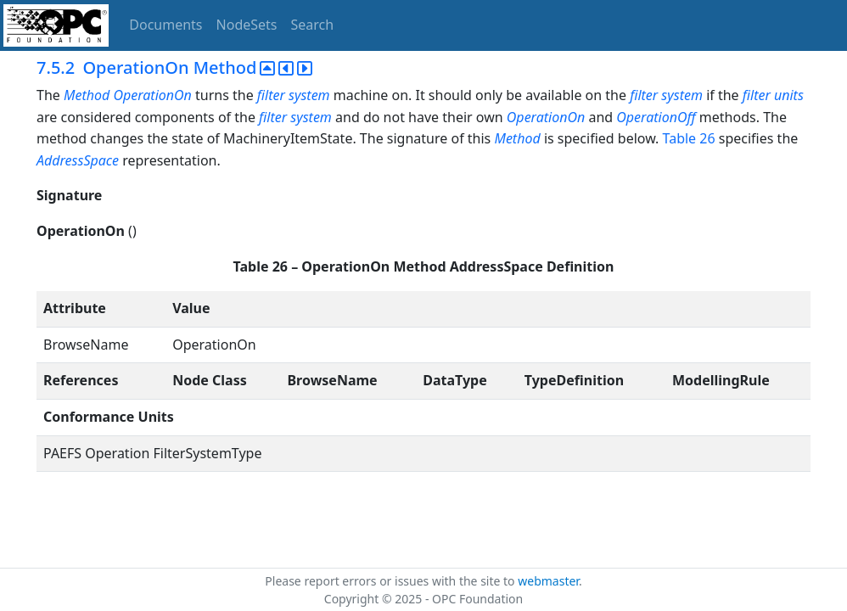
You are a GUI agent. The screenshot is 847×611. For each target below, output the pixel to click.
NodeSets (247, 24)
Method (517, 138)
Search (312, 24)
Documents (165, 24)
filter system (293, 95)
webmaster (548, 581)
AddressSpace (77, 160)
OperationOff (655, 117)
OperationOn (546, 117)
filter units (773, 95)
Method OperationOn (128, 95)
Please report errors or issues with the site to (391, 581)
